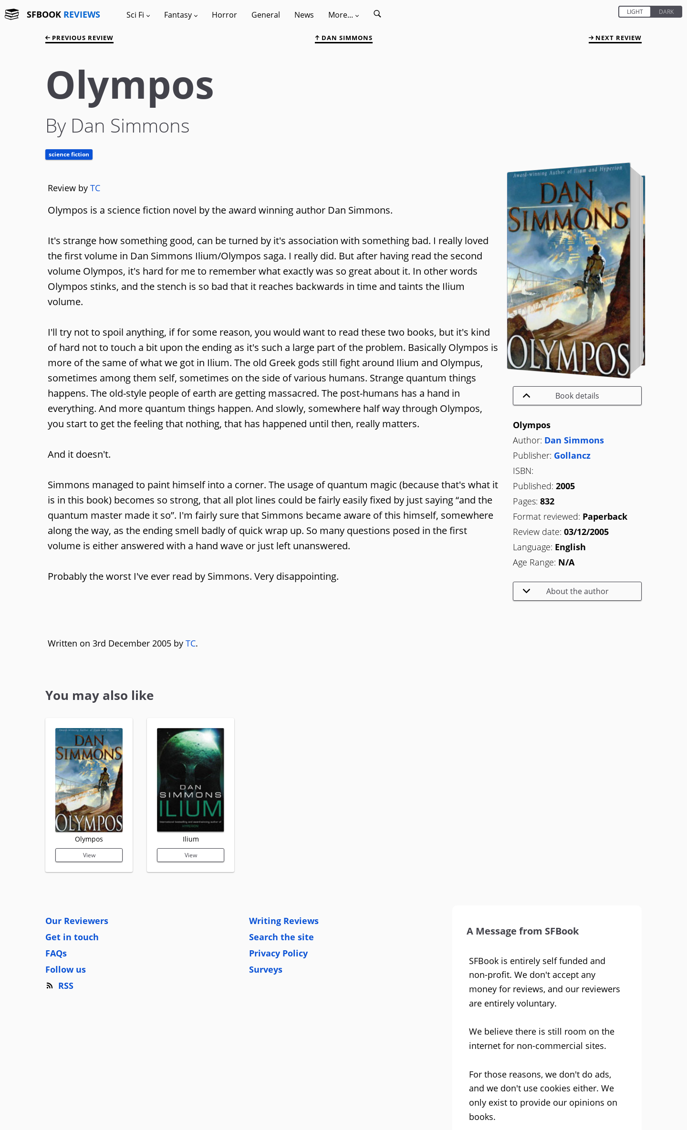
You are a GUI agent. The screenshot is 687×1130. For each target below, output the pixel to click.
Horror (224, 15)
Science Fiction (69, 154)
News (304, 15)
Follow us (65, 969)
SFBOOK (63, 14)
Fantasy (181, 15)
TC (95, 188)
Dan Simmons (344, 37)
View (89, 855)
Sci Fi (138, 15)
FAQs (56, 953)
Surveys (265, 969)
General (265, 15)
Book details (561, 395)
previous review (79, 37)
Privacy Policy (278, 953)
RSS (59, 985)
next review (615, 37)
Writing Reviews (284, 920)
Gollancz (572, 455)
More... (343, 15)
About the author (566, 591)
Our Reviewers (76, 920)
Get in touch (72, 937)
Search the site (281, 937)
